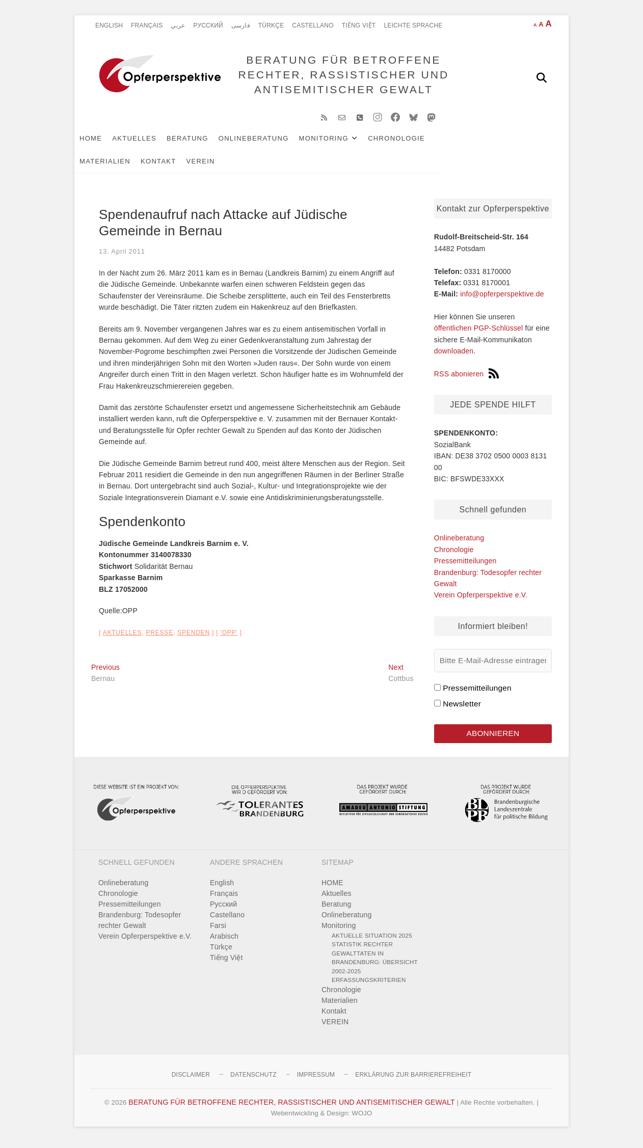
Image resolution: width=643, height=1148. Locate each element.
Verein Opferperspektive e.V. (480, 600)
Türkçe (271, 25)
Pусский (208, 25)
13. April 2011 (122, 256)
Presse (159, 637)
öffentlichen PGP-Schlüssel (478, 334)
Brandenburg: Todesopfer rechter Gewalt (139, 926)
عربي (178, 25)
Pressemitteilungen (465, 566)
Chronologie (413, 143)
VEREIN (156, 166)
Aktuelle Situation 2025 (372, 941)
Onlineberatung (270, 143)
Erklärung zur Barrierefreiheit (413, 1080)
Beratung (204, 143)
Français (147, 25)
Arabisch (224, 942)
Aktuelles (151, 143)
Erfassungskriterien (369, 986)
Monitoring (340, 143)
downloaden (454, 356)
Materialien (477, 143)
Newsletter (462, 708)
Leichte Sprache (413, 25)
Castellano (312, 25)
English (109, 25)
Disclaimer (191, 1080)
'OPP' (229, 637)
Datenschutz (253, 1080)
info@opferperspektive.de (502, 299)
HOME (107, 143)
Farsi (218, 931)
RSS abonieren (466, 379)
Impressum (316, 1080)
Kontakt (114, 166)
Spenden (193, 637)
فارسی (240, 25)
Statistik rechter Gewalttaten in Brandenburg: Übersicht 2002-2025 (375, 964)
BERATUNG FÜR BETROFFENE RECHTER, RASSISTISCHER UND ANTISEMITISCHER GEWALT (341, 77)
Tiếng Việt (359, 25)
